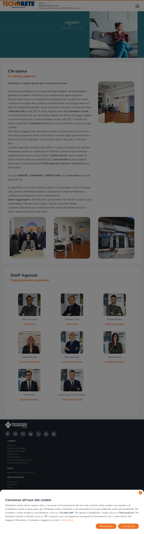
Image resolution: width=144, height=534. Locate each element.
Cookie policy (66, 520)
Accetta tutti (128, 526)
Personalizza (106, 526)
